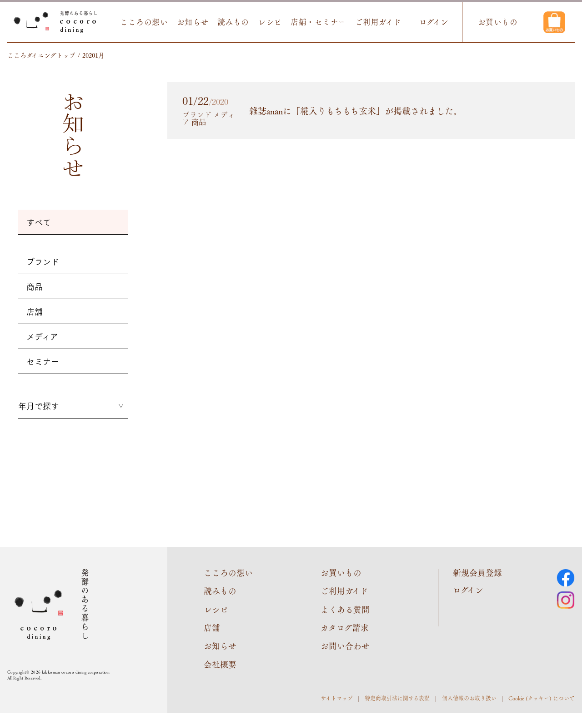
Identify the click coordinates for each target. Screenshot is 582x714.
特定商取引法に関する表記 (397, 698)
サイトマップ (337, 698)
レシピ (271, 22)
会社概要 (220, 665)
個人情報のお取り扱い (469, 698)
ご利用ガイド (379, 22)
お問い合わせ (345, 646)
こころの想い (145, 22)
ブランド (42, 261)
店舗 (34, 311)
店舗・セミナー (319, 22)
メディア (42, 336)
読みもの (234, 22)
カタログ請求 (345, 628)
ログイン (434, 22)
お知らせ (193, 22)
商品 (34, 286)
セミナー (42, 361)
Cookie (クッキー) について (541, 698)
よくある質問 (345, 609)
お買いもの (498, 22)
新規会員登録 (477, 573)
